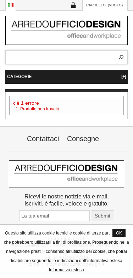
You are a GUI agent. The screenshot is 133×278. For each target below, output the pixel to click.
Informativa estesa (66, 269)
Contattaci (43, 138)
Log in (73, 5)
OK (119, 233)
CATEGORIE (66, 76)
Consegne (83, 138)
